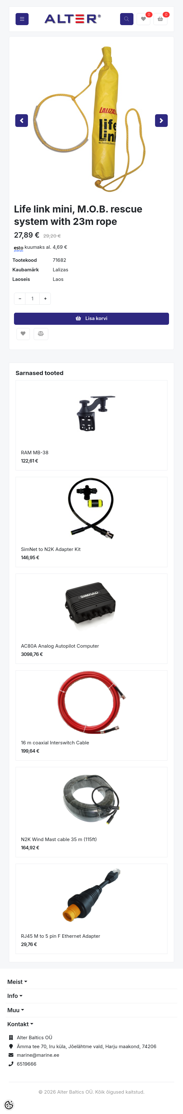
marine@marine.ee (38, 1055)
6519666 (27, 1064)
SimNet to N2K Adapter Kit (51, 549)
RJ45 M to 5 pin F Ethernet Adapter (60, 936)
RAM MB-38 (34, 452)
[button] (22, 120)
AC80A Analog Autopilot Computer (60, 646)
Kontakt (18, 1024)
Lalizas (60, 270)
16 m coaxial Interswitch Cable (55, 743)
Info (12, 995)
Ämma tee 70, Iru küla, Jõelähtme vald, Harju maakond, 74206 (86, 1046)
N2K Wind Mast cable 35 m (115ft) (59, 839)
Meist (15, 981)
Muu (13, 1010)
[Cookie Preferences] (9, 1105)
